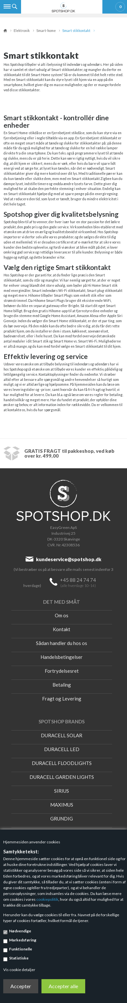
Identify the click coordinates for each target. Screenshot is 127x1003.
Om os (61, 615)
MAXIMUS (61, 805)
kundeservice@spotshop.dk (68, 559)
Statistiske (19, 958)
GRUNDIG (61, 818)
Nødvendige (20, 931)
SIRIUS (61, 791)
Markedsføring (22, 940)
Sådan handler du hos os (61, 643)
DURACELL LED (61, 749)
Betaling (61, 685)
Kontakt (61, 629)
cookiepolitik (47, 899)
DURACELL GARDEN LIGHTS (61, 777)
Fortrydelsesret (62, 671)
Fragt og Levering (61, 698)
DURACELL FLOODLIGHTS (62, 763)
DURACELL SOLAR (61, 735)
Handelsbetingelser (61, 657)
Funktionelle (20, 949)
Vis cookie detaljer (19, 969)
